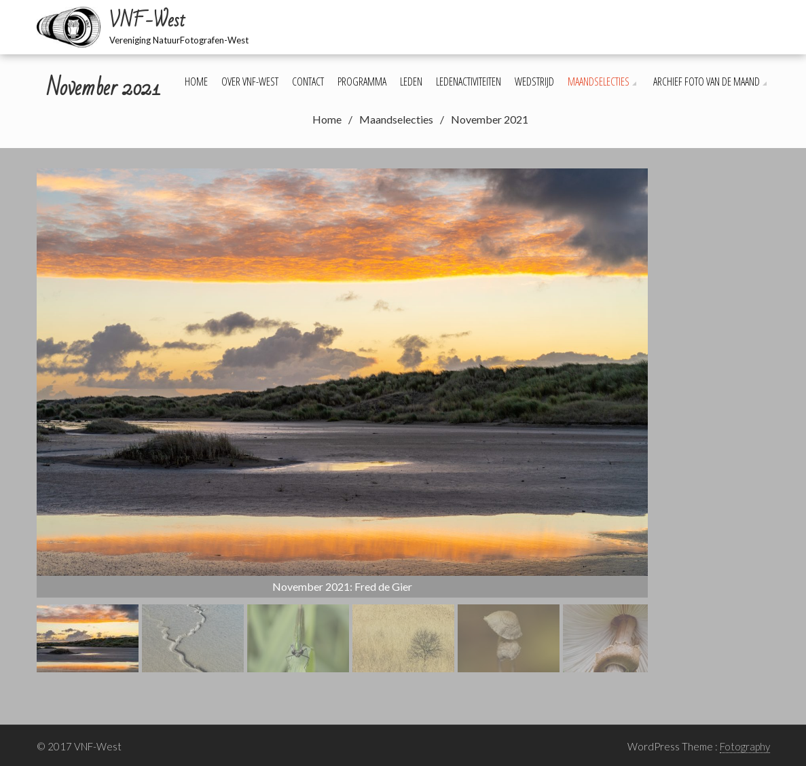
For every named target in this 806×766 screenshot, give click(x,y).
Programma (361, 81)
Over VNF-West (249, 81)
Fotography (745, 746)
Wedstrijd (534, 81)
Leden (411, 81)
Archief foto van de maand (706, 81)
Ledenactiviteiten (468, 81)
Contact (308, 81)
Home (196, 81)
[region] (342, 420)
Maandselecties (598, 81)
